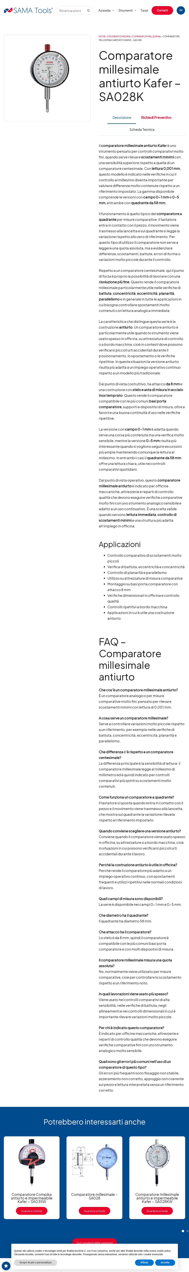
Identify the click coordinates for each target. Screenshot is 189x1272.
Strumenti (128, 10)
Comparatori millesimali (146, 36)
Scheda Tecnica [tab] (141, 129)
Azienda (106, 10)
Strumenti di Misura (118, 36)
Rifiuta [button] (144, 1262)
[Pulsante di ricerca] (88, 10)
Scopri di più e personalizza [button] (36, 1262)
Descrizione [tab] (121, 117)
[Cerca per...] (70, 10)
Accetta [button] (165, 1262)
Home (102, 36)
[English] (181, 10)
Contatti (162, 10)
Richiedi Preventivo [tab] (156, 117)
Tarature (146, 10)
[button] (183, 1231)
